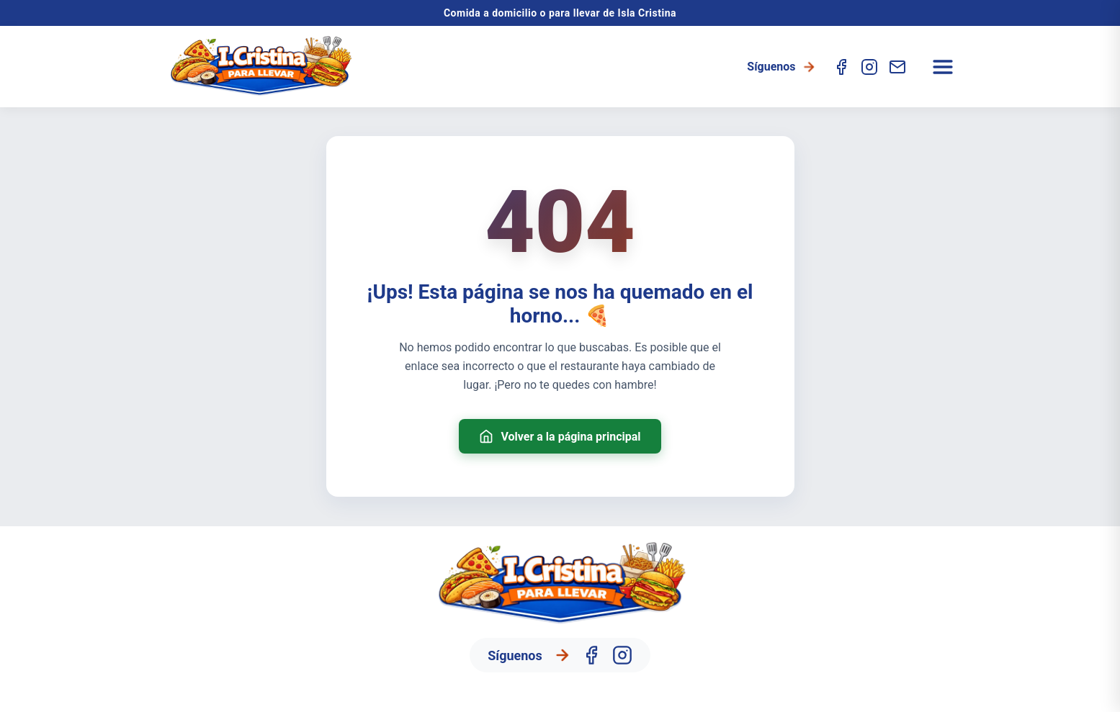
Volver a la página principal (559, 436)
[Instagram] (869, 67)
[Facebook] (841, 67)
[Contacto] (897, 67)
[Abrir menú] (943, 67)
